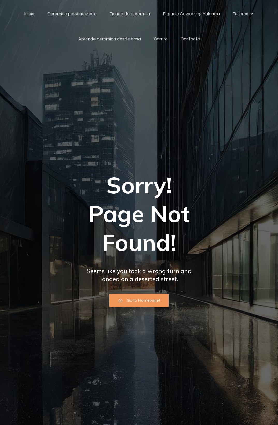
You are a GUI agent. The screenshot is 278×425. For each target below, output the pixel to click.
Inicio (29, 14)
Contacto (190, 39)
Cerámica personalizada (72, 14)
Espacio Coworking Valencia (191, 14)
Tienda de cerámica (129, 14)
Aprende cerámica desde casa (109, 39)
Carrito (161, 39)
